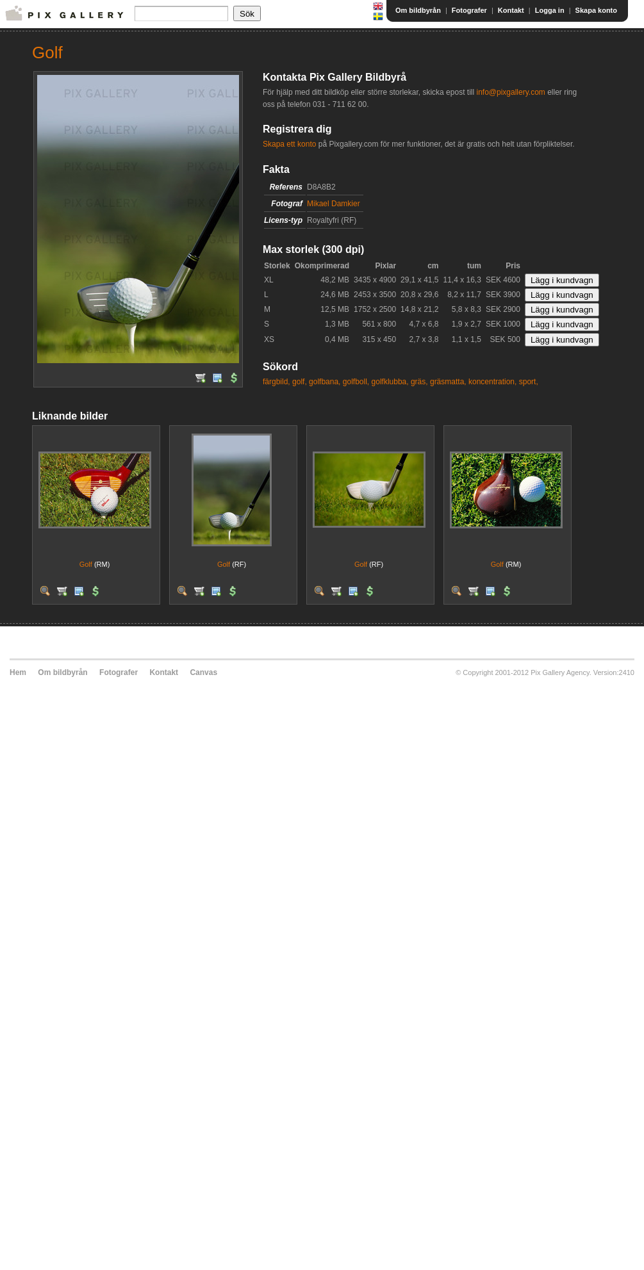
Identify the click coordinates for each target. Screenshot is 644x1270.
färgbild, (276, 381)
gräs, (419, 381)
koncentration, (492, 381)
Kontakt (511, 10)
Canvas (203, 672)
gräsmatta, (448, 381)
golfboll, (356, 381)
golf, (299, 381)
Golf (85, 564)
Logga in (550, 10)
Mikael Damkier (333, 203)
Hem (18, 672)
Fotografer (469, 10)
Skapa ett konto (289, 144)
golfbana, (324, 381)
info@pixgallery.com (510, 92)
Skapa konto (596, 10)
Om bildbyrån (418, 10)
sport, (528, 381)
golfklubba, (390, 381)
